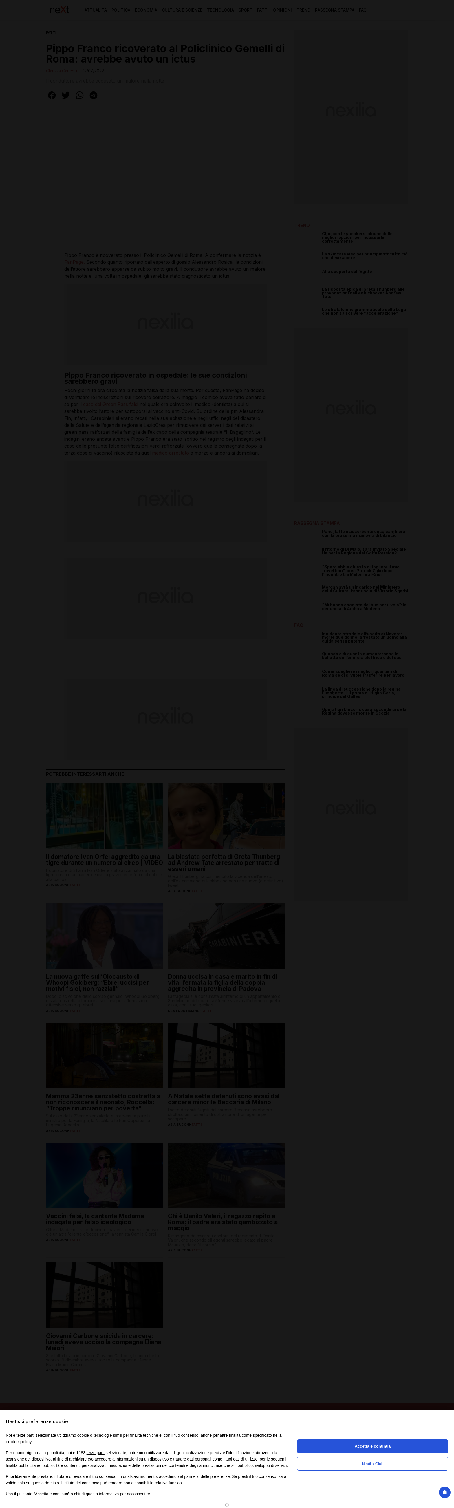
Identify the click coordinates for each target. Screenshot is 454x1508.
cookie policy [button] (19, 1441)
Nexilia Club (373, 1463)
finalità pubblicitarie (23, 1465)
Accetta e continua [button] (373, 1446)
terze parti (96, 1452)
